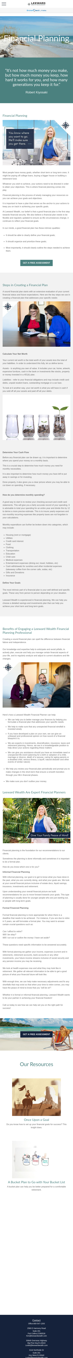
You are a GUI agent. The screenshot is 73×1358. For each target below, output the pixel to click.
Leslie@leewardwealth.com (36, 1345)
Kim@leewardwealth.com (36, 1336)
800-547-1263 (39, 1324)
